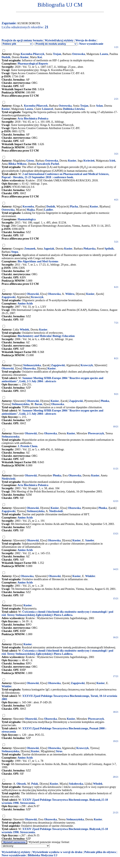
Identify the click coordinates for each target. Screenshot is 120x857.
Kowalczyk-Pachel (48, 163)
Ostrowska (78, 54)
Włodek (24, 329)
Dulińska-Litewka (73, 108)
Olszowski (33, 293)
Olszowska (54, 293)
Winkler (90, 576)
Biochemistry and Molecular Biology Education (46, 336)
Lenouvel (47, 108)
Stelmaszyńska (32, 365)
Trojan (57, 54)
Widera (69, 293)
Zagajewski (8, 297)
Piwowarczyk (96, 433)
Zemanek (30, 248)
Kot (39, 57)
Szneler (89, 540)
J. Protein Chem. (28, 446)
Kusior (24, 57)
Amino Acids (25, 303)
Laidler (48, 209)
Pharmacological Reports (33, 63)
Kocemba (28, 206)
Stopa (14, 251)
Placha (74, 206)
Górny (30, 160)
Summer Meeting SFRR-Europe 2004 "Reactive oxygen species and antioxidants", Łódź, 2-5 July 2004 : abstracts (52, 380)
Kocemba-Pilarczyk (32, 54)
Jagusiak (49, 248)
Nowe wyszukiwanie (91, 43)
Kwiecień (88, 160)
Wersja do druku (85, 40)
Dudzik (6, 57)
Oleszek (21, 783)
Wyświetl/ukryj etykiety (59, 40)
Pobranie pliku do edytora (100, 852)
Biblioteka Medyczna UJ (42, 855)
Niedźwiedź (8, 478)
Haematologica (27, 219)
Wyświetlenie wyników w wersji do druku (57, 852)
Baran (38, 404)
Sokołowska (76, 783)
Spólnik (109, 248)
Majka (31, 209)
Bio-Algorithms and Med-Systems (38, 261)
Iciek (112, 160)
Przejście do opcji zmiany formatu (22, 40)
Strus (59, 751)
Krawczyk (37, 297)
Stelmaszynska (10, 436)
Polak (34, 783)
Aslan (99, 105)
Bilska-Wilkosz (17, 163)
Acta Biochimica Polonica (32, 118)
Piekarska (89, 248)
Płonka (105, 400)
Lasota (104, 54)
